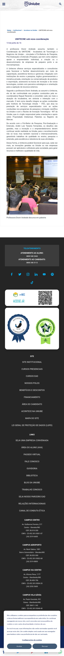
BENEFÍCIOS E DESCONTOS (32, 390)
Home (9, 30)
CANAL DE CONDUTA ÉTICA (32, 511)
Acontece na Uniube (30, 30)
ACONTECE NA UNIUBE (32, 411)
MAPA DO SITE (32, 418)
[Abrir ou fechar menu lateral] (4, 4)
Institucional (17, 30)
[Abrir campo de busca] (60, 4)
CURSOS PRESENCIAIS (32, 369)
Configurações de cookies (32, 640)
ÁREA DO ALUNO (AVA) (32, 447)
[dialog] (32, 631)
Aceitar (19, 646)
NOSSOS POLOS (32, 383)
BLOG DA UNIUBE (32, 482)
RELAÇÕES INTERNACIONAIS (31, 503)
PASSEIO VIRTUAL (32, 454)
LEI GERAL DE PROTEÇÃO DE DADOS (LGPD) (32, 425)
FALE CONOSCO (32, 461)
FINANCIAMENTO (32, 397)
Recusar (45, 646)
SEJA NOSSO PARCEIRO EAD (32, 496)
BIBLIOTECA (32, 475)
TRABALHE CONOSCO (32, 489)
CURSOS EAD (32, 376)
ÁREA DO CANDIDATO (32, 404)
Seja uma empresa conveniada (32, 440)
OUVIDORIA (32, 468)
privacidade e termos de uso (35, 624)
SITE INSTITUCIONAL (32, 362)
